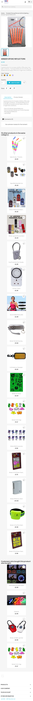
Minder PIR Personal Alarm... (16, 209)
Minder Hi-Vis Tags (16, 420)
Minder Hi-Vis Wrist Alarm (16, 525)
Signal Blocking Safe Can (16, 183)
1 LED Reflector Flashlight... (16, 367)
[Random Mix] (13, 76)
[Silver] (2, 76)
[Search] (16, 6)
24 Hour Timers (16, 288)
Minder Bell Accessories (16, 446)
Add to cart (14, 83)
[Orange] (5, 76)
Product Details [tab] (18, 97)
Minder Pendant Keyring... (16, 341)
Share (6, 88)
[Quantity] (3, 82)
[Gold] (10, 76)
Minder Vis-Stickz (16, 393)
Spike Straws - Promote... (16, 157)
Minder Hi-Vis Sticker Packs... (16, 472)
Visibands (16, 611)
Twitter (2, 676)
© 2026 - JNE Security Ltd (8, 699)
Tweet (10, 88)
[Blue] (8, 76)
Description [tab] (8, 97)
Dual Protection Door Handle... (16, 262)
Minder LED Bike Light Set (16, 638)
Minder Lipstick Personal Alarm (16, 236)
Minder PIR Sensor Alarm (16, 498)
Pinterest (14, 88)
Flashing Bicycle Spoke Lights (16, 585)
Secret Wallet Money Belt (16, 314)
